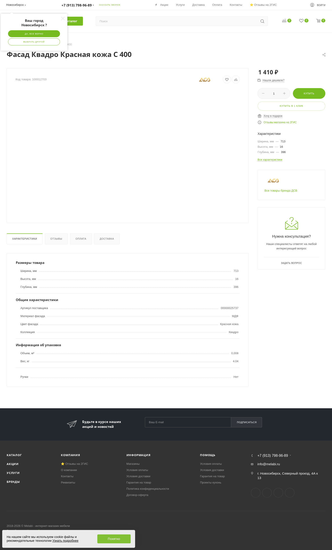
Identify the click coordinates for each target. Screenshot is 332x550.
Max (289, 492)
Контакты (67, 476)
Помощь (207, 455)
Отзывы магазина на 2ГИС (280, 122)
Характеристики (24, 238)
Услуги (13, 473)
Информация (138, 455)
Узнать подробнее (65, 540)
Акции (13, 464)
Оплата (81, 238)
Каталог (14, 455)
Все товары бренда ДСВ (280, 190)
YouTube (278, 492)
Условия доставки (138, 476)
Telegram (267, 492)
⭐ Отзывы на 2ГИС (74, 463)
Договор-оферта (137, 495)
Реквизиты (68, 482)
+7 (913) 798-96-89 (272, 455)
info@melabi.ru (268, 464)
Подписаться (247, 422)
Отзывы (56, 238)
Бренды (13, 482)
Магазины (133, 463)
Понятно (114, 539)
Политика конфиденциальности (147, 488)
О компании (69, 470)
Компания (70, 455)
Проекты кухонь (210, 482)
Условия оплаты (137, 470)
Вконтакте (255, 492)
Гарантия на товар (138, 482)
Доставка (107, 238)
